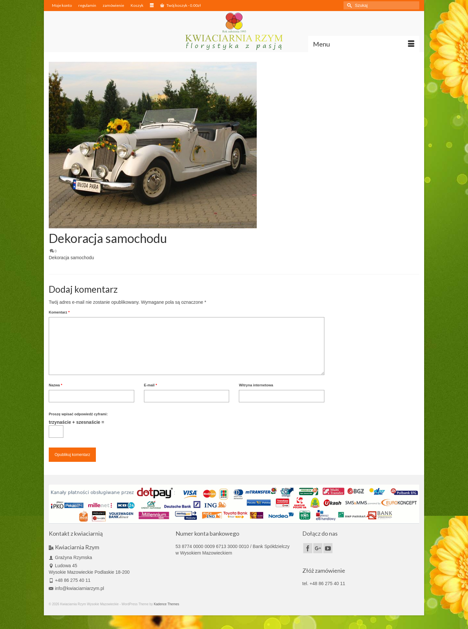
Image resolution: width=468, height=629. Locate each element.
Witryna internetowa (256, 385)
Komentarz (59, 312)
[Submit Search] (348, 5)
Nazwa (55, 385)
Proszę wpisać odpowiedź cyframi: (78, 414)
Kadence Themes (166, 604)
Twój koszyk (180, 5)
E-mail (150, 385)
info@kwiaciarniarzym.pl (76, 588)
